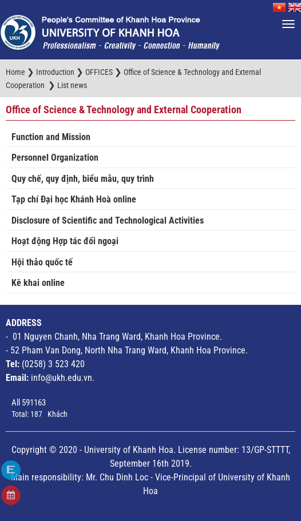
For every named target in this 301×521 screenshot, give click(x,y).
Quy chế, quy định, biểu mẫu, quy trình (82, 178)
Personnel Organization (54, 157)
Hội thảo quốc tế (42, 262)
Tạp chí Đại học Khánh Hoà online (73, 199)
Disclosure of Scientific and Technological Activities (107, 220)
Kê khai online (38, 282)
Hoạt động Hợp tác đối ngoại (64, 241)
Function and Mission (50, 137)
